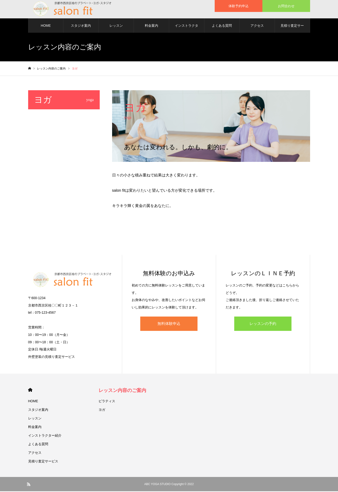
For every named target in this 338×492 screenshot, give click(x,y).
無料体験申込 (168, 324)
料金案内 (151, 26)
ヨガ (102, 410)
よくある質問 (222, 26)
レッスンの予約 (263, 324)
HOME (46, 26)
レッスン (116, 26)
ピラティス (107, 402)
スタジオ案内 (81, 26)
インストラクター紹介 (186, 28)
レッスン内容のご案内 (122, 391)
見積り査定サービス (292, 28)
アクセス (257, 26)
